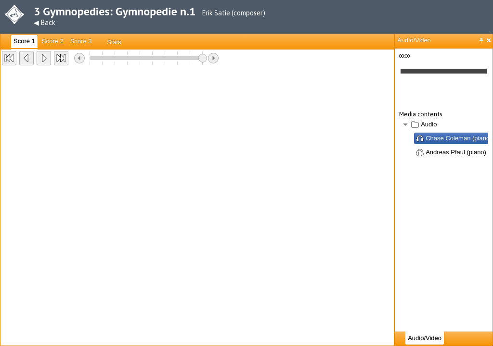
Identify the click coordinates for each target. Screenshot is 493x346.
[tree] (443, 139)
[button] (9, 58)
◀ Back (44, 22)
